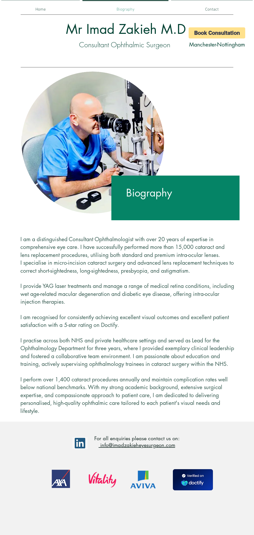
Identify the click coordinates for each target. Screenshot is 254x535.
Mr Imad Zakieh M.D (126, 29)
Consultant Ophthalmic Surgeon (124, 44)
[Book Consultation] (217, 32)
